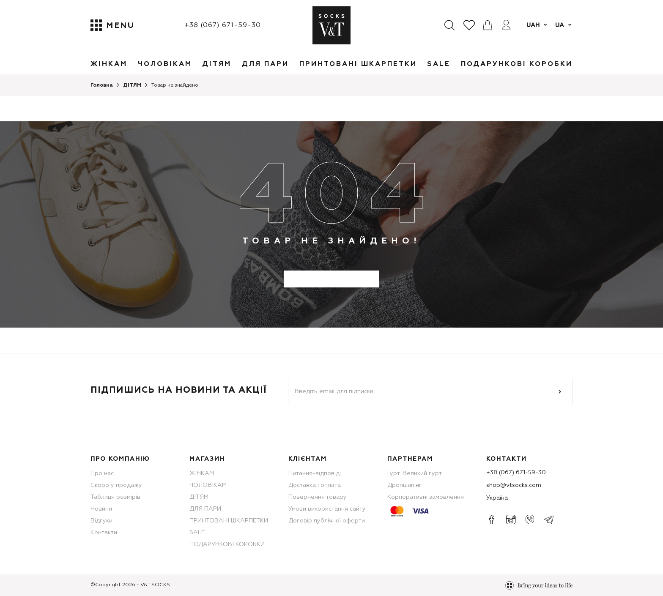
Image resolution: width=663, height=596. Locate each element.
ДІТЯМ (216, 64)
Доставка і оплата (314, 485)
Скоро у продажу (116, 485)
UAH (533, 25)
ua (559, 25)
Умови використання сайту (327, 509)
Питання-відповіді (314, 473)
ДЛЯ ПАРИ (265, 64)
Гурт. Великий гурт (414, 473)
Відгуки (101, 521)
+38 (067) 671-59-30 (223, 25)
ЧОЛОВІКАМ (165, 64)
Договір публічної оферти (326, 521)
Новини (101, 509)
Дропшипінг (404, 485)
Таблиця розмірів (115, 497)
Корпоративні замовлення (425, 497)
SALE (438, 64)
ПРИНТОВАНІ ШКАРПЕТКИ (358, 64)
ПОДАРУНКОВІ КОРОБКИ (517, 64)
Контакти (103, 533)
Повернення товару (317, 497)
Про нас (102, 473)
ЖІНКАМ (108, 64)
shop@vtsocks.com (513, 485)
